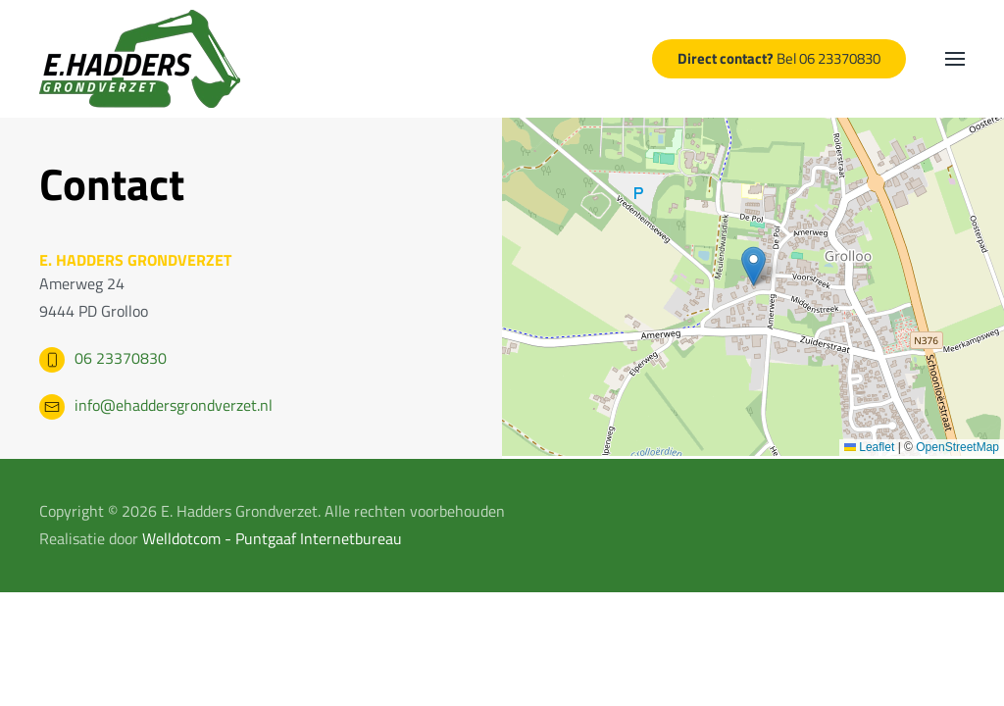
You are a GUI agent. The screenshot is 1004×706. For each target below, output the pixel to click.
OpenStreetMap (957, 447)
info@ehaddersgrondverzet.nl (174, 405)
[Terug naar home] (139, 59)
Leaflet (869, 447)
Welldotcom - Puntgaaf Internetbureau (272, 538)
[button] (955, 59)
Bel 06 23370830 (779, 58)
